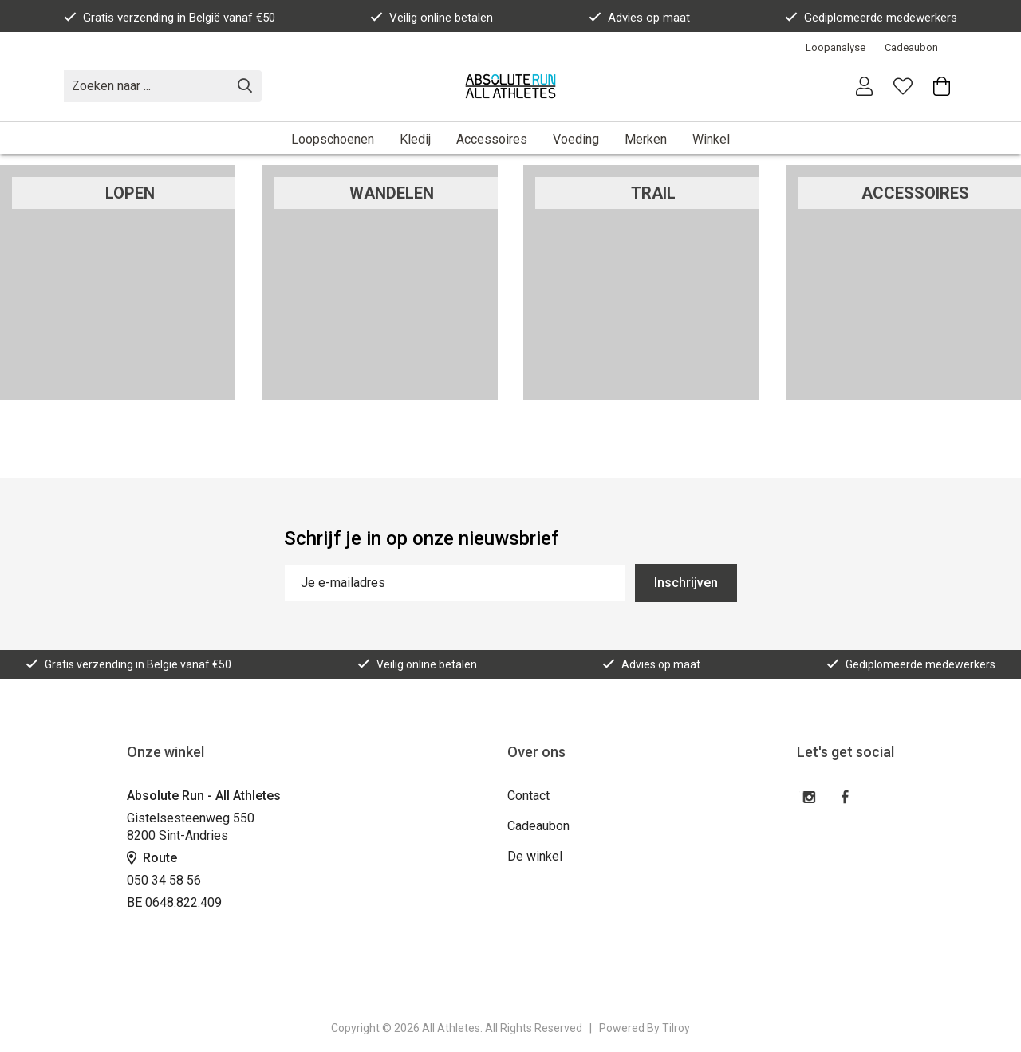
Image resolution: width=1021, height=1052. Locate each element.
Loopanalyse (835, 47)
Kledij (415, 139)
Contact (528, 795)
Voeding (576, 139)
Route (152, 857)
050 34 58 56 (164, 880)
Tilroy (676, 1028)
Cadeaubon (911, 47)
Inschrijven (686, 582)
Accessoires (491, 139)
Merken (646, 139)
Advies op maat (639, 17)
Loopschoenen (332, 139)
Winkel (711, 139)
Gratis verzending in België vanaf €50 (169, 17)
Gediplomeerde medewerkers (871, 17)
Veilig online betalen (431, 17)
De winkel (534, 856)
